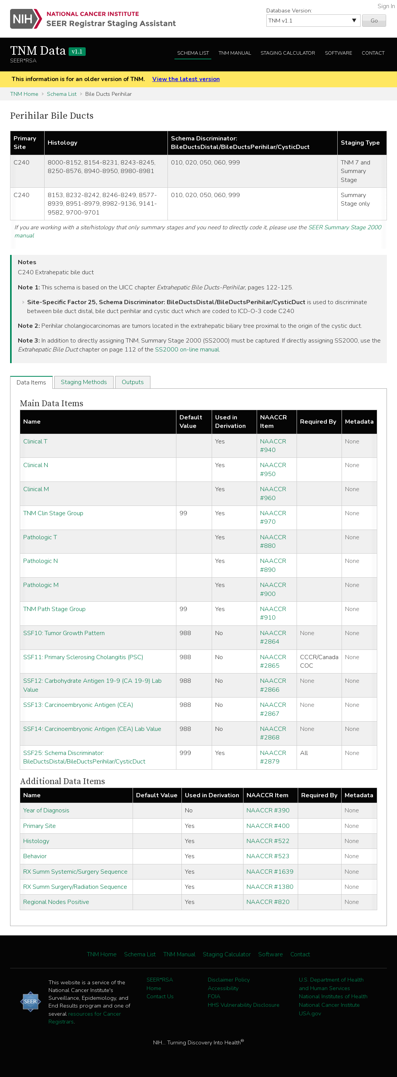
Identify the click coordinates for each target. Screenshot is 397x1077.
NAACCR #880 (273, 541)
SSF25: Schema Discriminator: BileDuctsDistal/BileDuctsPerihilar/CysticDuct (84, 757)
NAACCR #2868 (273, 733)
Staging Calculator (288, 53)
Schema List (193, 53)
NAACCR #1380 (270, 887)
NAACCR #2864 (273, 637)
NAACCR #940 (273, 445)
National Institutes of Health (333, 996)
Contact (373, 53)
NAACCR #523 (268, 856)
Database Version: (289, 10)
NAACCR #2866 (273, 685)
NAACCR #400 (268, 826)
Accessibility (223, 988)
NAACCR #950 (273, 469)
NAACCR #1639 (270, 871)
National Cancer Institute (329, 1005)
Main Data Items (51, 403)
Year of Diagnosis (46, 810)
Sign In (386, 6)
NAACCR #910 (273, 613)
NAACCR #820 (268, 902)
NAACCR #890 (273, 565)
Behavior (35, 856)
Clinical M (36, 489)
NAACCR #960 (273, 493)
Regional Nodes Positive (56, 902)
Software (338, 53)
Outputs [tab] (133, 382)
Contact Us (160, 996)
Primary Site (39, 826)
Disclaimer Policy (229, 979)
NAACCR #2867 (273, 709)
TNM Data (48, 51)
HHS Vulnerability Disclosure (244, 1005)
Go (374, 20)
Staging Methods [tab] (84, 382)
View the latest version (186, 79)
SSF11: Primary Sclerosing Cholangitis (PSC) (83, 657)
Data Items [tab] (31, 382)
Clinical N (35, 465)
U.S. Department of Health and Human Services (331, 984)
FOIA (214, 996)
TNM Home (24, 94)
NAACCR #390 (268, 810)
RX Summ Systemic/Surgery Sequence (75, 871)
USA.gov (310, 1013)
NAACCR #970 (273, 517)
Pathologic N (40, 561)
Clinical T (35, 441)
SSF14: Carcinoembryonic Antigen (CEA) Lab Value (92, 729)
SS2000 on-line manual (187, 349)
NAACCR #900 (273, 589)
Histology (36, 841)
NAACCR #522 (268, 841)
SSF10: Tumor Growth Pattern (64, 633)
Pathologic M (41, 585)
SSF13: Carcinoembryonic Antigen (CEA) (78, 705)
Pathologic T (40, 537)
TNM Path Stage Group (54, 609)
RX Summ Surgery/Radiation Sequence (75, 887)
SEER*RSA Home (160, 984)
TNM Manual (235, 53)
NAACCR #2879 (273, 757)
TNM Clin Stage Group (53, 513)
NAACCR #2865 (273, 661)
